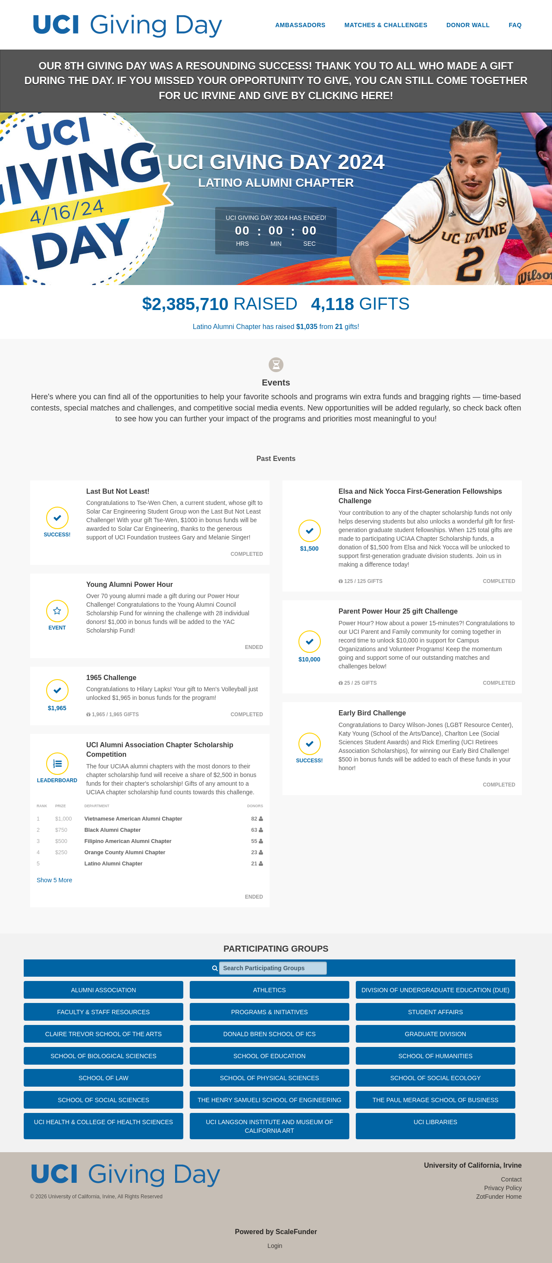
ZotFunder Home (499, 1196)
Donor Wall (468, 25)
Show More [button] (54, 880)
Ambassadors (300, 25)
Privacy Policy (503, 1188)
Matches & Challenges (386, 25)
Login (274, 1245)
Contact (511, 1179)
